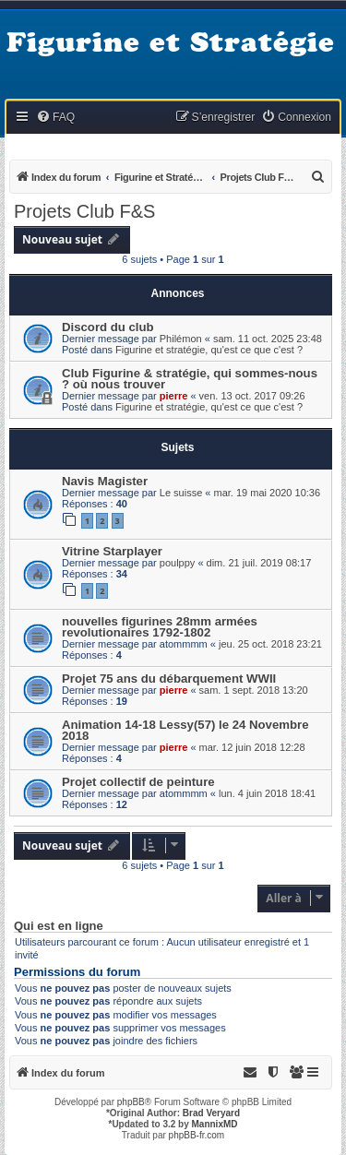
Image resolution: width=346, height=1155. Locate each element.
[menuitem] (55, 117)
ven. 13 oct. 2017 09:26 (252, 395)
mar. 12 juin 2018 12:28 (252, 747)
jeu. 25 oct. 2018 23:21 (270, 643)
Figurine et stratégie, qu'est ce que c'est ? (209, 349)
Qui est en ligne (58, 926)
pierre (174, 395)
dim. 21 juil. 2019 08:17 (259, 562)
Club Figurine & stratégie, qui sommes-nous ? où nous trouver (189, 378)
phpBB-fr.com (197, 1135)
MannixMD (215, 1124)
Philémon (181, 338)
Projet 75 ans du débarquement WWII (169, 678)
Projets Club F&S (84, 211)
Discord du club (108, 327)
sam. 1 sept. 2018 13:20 (253, 690)
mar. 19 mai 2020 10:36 (267, 492)
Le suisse (181, 492)
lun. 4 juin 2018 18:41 (267, 793)
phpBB (131, 1102)
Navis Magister (105, 481)
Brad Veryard (211, 1113)
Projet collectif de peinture (138, 782)
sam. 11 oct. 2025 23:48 (267, 338)
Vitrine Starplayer (112, 551)
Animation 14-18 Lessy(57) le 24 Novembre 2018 (185, 730)
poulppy (178, 562)
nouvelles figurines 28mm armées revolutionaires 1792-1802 (159, 626)
